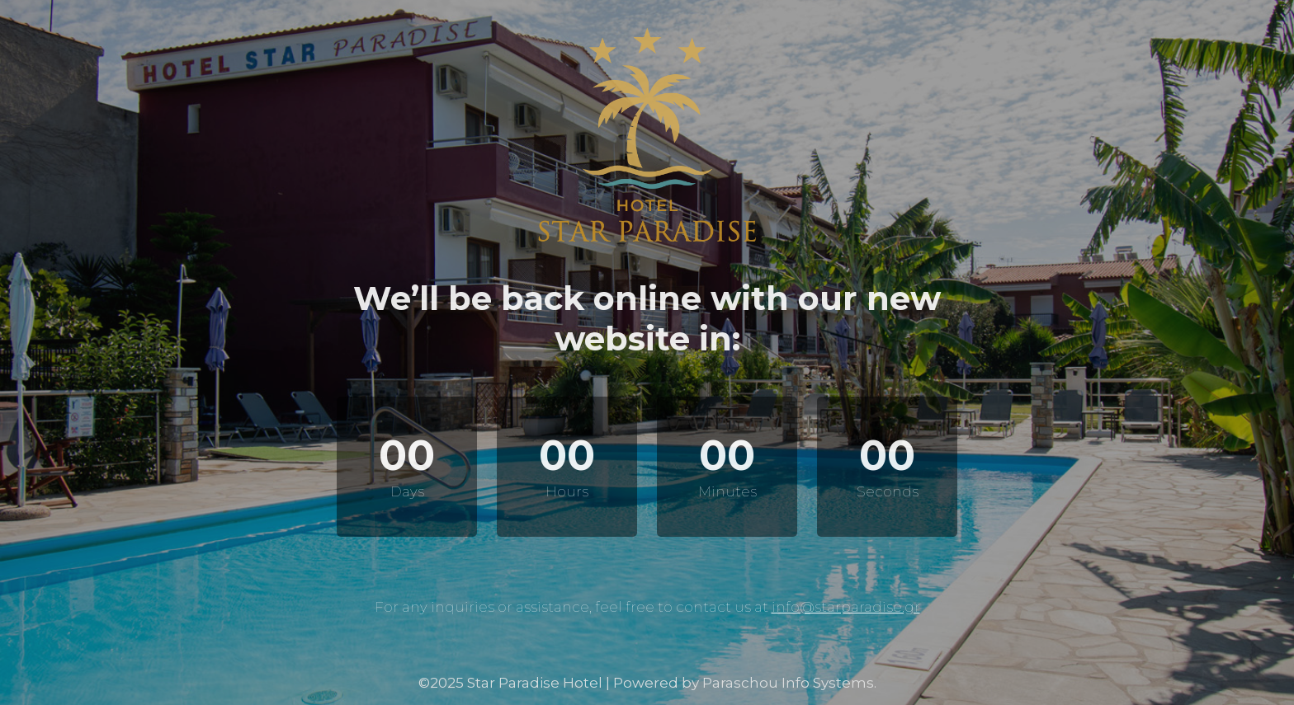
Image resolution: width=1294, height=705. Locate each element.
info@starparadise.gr (846, 607)
